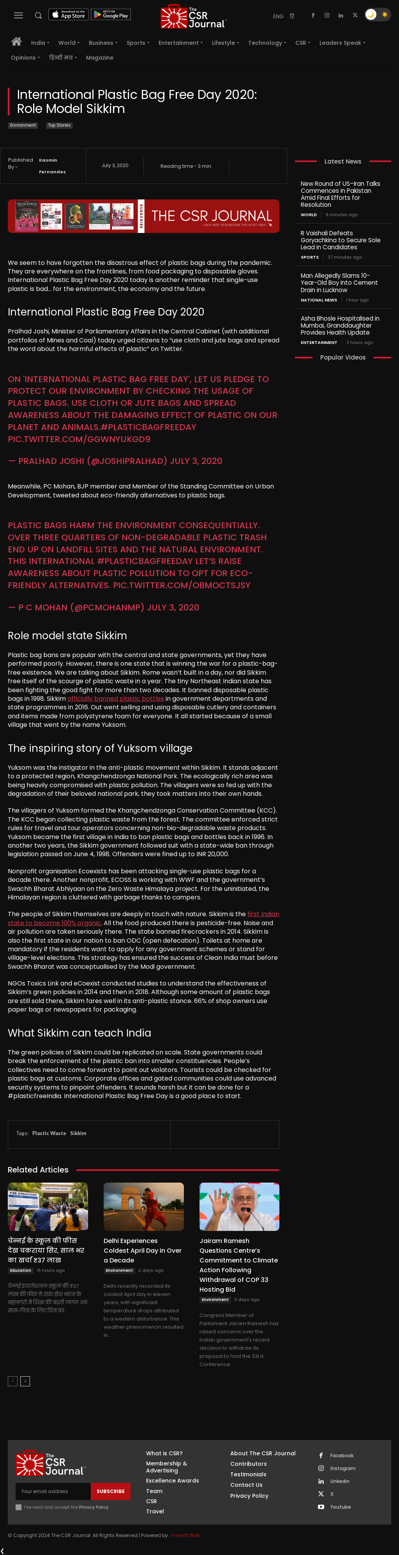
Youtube (340, 1507)
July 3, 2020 (196, 461)
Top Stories (59, 125)
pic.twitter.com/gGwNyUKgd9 (79, 439)
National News (319, 300)
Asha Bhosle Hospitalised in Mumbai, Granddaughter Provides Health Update (340, 325)
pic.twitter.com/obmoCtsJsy (182, 585)
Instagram (343, 1468)
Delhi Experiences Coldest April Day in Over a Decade (143, 1250)
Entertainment (319, 342)
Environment (23, 125)
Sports (310, 257)
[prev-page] (13, 1381)
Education (20, 1270)
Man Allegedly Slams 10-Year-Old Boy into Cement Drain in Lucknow (339, 283)
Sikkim (78, 1133)
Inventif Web (185, 1535)
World (309, 215)
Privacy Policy (93, 1507)
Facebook (341, 1456)
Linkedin (340, 1481)
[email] (53, 1491)
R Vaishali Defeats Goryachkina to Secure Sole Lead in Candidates (341, 240)
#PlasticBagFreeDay (148, 427)
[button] (38, 15)
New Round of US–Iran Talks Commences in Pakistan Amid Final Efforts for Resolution (340, 194)
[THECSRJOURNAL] (194, 16)
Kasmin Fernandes (52, 166)
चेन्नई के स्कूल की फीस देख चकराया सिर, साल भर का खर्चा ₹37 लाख (46, 1250)
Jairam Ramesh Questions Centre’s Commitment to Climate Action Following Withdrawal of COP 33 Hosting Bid (239, 1265)
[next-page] (25, 1381)
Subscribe (111, 1491)
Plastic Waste (49, 1133)
